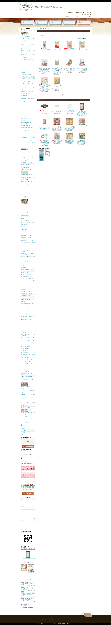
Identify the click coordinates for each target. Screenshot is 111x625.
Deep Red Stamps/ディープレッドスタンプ (28, 165)
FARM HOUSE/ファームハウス (27, 186)
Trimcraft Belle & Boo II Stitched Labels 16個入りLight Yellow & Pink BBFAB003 (69, 46)
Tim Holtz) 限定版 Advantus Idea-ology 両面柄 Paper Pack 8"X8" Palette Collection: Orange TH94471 (69, 124)
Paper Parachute (23, 289)
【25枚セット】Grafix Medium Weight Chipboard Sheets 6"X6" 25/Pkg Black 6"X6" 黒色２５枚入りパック (44, 109)
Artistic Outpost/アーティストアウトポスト (27, 70)
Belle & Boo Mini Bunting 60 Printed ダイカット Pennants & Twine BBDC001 (57, 46)
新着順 (86, 38)
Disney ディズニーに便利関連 (26, 155)
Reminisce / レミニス (25, 350)
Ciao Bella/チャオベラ (25, 114)
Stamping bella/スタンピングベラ (27, 363)
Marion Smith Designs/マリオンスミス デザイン (28, 264)
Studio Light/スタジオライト (26, 371)
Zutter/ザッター (24, 414)
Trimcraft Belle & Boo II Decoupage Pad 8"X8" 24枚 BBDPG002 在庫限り (45, 82)
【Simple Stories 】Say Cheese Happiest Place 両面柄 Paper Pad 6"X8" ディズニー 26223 (31, 571)
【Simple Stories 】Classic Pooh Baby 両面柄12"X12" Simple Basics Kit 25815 (27, 599)
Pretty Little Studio (24, 326)
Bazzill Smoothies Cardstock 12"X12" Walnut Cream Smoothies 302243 (57, 108)
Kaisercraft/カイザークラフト (26, 235)
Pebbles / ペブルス (24, 301)
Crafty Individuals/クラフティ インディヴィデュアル (27, 131)
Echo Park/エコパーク (25, 179)
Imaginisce (23, 218)
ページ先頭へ (88, 615)
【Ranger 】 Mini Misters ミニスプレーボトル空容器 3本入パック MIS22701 (41, 154)
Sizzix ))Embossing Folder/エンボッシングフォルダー (28, 355)
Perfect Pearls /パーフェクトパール (27, 38)
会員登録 (78, 12)
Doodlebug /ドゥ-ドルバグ (26, 169)
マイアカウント (87, 12)
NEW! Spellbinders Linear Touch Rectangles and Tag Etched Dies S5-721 (44, 123)
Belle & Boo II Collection (25, 36)
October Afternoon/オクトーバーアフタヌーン (28, 281)
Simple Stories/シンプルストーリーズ (28, 352)
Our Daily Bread (24, 284)
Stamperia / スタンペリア (25, 361)
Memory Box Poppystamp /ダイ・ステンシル (28, 257)
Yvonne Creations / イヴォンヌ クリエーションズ (28, 419)
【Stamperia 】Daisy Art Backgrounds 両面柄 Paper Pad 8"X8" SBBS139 (69, 137)
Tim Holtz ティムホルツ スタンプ (27, 384)
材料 (21, 52)
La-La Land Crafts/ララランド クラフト (28, 243)
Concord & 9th (23, 120)
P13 (21, 297)
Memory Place (23, 64)
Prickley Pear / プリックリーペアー (27, 324)
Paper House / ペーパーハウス (26, 293)
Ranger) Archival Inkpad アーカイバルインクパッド (28, 335)
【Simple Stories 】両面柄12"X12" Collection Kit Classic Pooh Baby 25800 (28, 588)
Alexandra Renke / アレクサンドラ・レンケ (28, 84)
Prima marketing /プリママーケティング (28, 314)
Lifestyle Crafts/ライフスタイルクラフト (27, 238)
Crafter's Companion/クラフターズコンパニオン (27, 128)
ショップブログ (55, 22)
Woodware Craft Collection (25, 407)
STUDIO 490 (23, 365)
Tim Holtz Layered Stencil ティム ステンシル (28, 55)
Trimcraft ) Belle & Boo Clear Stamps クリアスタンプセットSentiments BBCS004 (57, 65)
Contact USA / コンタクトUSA (26, 118)
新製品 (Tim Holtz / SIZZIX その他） (28, 44)
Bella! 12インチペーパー (25, 101)
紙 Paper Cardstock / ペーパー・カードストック (27, 41)
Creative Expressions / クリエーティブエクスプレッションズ (28, 143)
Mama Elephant (23, 267)
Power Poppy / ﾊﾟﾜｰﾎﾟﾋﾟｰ (25, 308)
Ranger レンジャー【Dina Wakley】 (27, 340)
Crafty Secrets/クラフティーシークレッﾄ (28, 138)
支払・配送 (44, 619)
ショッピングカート (84, 22)
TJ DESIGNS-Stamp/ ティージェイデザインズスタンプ (28, 395)
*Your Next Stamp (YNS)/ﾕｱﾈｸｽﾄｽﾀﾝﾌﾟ (28, 411)
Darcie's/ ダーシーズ (24, 149)
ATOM (30, 607)
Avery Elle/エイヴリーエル (26, 89)
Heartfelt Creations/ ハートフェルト (27, 202)
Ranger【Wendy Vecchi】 (25, 346)
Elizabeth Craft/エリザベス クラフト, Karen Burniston (28, 182)
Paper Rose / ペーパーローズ (26, 295)
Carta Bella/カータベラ (25, 105)
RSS (25, 607)
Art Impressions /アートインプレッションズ (28, 79)
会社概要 (23, 428)
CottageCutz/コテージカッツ (26, 125)
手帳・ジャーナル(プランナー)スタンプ (27, 60)
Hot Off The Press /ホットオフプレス (28, 210)
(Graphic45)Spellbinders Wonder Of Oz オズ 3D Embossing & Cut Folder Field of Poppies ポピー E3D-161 (81, 109)
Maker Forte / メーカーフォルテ (27, 259)
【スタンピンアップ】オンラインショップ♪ (28, 489)
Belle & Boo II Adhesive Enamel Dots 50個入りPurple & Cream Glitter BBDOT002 (44, 46)
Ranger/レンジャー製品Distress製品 (27, 329)
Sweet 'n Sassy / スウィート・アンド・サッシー (27, 368)
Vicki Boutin (23, 62)
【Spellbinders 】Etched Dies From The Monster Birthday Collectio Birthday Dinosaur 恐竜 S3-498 (44, 138)
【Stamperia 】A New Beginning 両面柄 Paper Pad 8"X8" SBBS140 (28, 583)
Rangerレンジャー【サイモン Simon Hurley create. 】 (28, 338)
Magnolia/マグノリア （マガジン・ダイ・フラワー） (28, 254)
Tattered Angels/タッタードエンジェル (27, 374)
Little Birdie (23, 67)
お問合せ (70, 22)
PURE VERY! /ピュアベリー (26, 322)
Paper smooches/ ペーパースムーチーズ (28, 287)
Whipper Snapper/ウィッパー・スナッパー (28, 403)
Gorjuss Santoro (23, 196)
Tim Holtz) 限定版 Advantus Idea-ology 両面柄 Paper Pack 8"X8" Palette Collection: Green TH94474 (82, 138)
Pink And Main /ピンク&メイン (26, 311)
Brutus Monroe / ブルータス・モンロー (28, 99)
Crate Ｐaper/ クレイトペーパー (27, 140)
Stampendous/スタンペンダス (26, 359)
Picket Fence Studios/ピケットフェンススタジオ (27, 304)
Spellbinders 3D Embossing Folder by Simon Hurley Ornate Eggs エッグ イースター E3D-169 (28, 556)
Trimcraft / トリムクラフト (26, 388)
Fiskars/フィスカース (25, 188)
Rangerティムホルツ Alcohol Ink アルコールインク (28, 332)
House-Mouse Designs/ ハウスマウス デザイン (27, 213)
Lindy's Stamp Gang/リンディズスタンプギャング (28, 250)
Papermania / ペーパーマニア (26, 291)
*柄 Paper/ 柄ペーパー (25, 48)
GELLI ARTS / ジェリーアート (26, 422)
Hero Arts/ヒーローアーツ (25, 207)
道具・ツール (23, 57)
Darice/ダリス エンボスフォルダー (27, 157)
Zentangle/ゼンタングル (25, 416)
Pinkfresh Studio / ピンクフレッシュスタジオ (28, 320)
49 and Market (23, 72)
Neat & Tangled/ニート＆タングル (27, 278)
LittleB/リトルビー (24, 245)
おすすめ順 (78, 38)
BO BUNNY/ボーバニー (25, 103)
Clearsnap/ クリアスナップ (26, 46)
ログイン (70, 12)
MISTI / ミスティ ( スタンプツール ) (28, 50)
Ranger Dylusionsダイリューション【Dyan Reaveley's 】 (27, 343)
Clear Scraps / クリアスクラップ (27, 116)
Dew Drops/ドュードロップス (26, 162)
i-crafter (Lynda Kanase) (25, 220)
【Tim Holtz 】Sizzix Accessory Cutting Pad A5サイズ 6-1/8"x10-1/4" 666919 (69, 108)
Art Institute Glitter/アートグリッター (28, 76)
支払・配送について (41, 22)
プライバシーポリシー (63, 619)
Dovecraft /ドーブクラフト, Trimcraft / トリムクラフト (28, 160)
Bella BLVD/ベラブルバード (26, 93)
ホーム (27, 22)
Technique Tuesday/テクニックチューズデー (28, 380)
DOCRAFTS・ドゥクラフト (26, 167)
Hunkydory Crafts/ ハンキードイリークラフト (28, 216)
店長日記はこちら (28, 496)
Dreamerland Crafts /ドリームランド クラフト (27, 173)
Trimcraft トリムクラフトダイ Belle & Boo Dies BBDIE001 (57, 82)
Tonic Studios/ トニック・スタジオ (27, 390)
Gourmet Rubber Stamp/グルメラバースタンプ (28, 194)
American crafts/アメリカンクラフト (27, 74)
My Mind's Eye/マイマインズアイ (27, 274)
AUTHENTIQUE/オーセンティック (27, 87)
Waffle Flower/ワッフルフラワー (27, 400)
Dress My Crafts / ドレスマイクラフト (28, 177)
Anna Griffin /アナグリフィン (26, 81)
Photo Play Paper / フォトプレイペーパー (27, 317)
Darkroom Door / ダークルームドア (27, 153)
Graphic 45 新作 (24, 33)
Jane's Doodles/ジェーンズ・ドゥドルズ (28, 231)
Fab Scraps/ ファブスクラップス (27, 184)
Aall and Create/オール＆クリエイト (27, 91)
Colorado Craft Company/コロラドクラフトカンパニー (28, 123)
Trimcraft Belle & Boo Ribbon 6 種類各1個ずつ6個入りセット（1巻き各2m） (69, 64)
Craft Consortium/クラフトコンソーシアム (28, 135)
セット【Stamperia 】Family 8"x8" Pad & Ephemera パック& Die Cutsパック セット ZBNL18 (81, 124)
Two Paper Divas (24, 392)
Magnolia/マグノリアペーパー (26, 261)
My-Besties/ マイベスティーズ (26, 276)
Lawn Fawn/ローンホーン (25, 247)
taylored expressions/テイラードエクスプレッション (28, 377)
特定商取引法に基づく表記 (53, 619)
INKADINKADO (24, 224)
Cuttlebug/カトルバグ (25, 146)
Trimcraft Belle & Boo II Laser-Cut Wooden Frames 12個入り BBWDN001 (44, 64)
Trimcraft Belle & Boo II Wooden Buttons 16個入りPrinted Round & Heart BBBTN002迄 (82, 46)
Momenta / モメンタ (24, 272)
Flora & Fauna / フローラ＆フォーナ (27, 191)
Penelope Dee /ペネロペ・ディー (27, 306)
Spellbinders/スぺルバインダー (26, 357)
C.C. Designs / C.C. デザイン (26, 109)
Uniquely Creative (24, 398)
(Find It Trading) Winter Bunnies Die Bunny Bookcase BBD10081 (57, 137)
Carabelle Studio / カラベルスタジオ (27, 112)
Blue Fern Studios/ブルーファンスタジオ (28, 96)
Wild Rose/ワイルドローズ (26, 405)
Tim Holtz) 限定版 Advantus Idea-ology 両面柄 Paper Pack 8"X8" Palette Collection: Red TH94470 (57, 124)
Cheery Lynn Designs (24, 107)
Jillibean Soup (23, 226)
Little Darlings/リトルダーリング (27, 240)
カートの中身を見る (28, 446)
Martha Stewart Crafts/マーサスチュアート (28, 270)
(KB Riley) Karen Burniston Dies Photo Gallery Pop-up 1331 (47, 152)
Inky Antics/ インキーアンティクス (27, 222)
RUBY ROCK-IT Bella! (25, 348)
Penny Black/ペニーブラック (26, 299)
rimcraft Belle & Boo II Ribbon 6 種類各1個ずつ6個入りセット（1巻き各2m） (82, 64)
